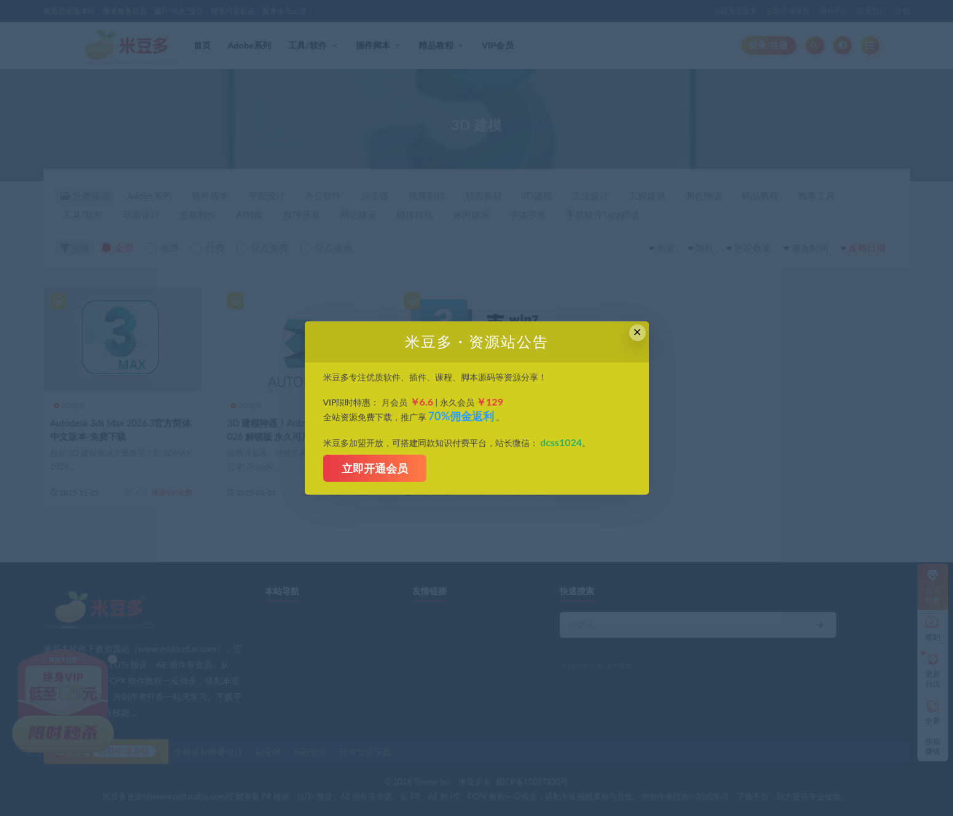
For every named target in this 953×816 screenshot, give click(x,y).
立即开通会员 (375, 468)
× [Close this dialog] (637, 332)
